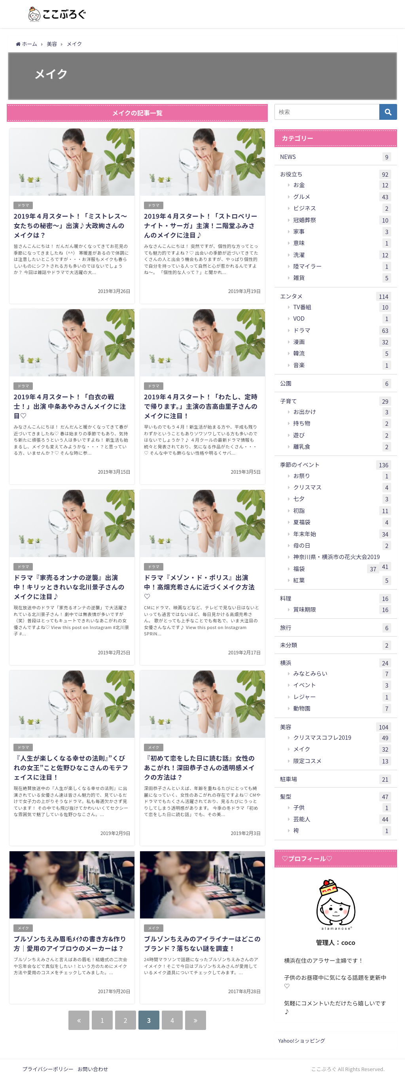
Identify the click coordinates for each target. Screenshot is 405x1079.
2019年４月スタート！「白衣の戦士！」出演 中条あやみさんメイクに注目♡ (69, 406)
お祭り (342, 476)
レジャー (342, 697)
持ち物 (342, 423)
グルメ (342, 197)
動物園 (342, 708)
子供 (342, 808)
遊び (342, 435)
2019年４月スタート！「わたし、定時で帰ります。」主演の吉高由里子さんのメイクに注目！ (200, 406)
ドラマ (23, 205)
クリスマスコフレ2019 (342, 738)
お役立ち (335, 174)
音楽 (342, 365)
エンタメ (335, 296)
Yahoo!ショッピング (302, 1040)
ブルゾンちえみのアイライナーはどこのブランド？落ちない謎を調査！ (202, 943)
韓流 (342, 353)
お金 (342, 185)
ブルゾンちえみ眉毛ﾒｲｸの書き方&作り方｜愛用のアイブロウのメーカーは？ (69, 943)
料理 (335, 598)
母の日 (342, 545)
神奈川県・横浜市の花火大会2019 (342, 557)
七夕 (342, 499)
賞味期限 (342, 609)
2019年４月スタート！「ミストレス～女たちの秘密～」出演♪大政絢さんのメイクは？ (70, 225)
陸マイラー (342, 266)
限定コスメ (342, 761)
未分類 (335, 645)
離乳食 (342, 447)
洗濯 (342, 255)
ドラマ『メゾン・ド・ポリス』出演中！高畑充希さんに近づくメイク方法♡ (199, 587)
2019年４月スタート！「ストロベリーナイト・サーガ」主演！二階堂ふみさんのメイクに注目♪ (200, 225)
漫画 (342, 342)
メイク (153, 747)
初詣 (342, 511)
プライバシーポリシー (48, 1069)
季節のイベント (335, 465)
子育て (335, 401)
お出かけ (342, 412)
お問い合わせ (93, 1069)
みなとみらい (342, 673)
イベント (342, 685)
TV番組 (342, 307)
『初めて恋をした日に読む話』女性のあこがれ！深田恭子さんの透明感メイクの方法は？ (199, 767)
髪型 (335, 796)
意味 (342, 243)
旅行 (335, 628)
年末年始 (342, 534)
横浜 (335, 663)
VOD (342, 318)
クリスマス (342, 487)
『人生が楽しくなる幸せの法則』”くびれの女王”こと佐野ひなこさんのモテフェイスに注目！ (70, 767)
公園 (335, 383)
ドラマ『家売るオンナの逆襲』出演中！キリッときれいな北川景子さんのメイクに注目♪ (69, 587)
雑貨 (342, 278)
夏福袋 (342, 522)
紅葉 (342, 580)
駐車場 (335, 779)
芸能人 (342, 819)
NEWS (335, 157)
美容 (335, 727)
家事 (342, 231)
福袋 (336, 569)
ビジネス (342, 208)
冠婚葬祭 (342, 220)
